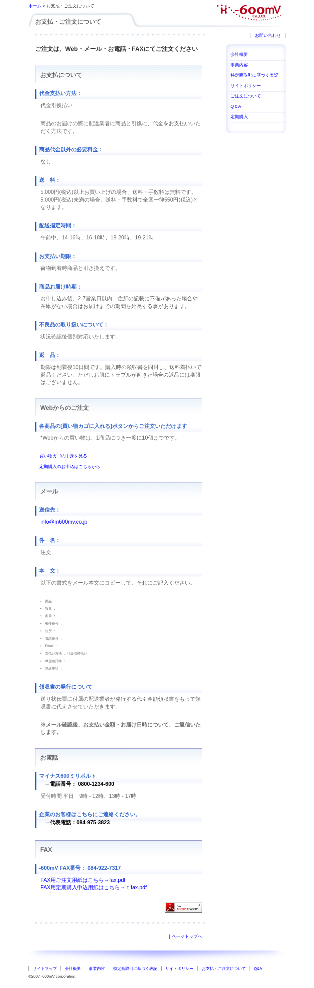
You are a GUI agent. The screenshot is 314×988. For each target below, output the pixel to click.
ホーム (34, 5)
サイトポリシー (245, 85)
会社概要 (239, 54)
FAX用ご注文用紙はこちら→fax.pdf (82, 880)
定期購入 (239, 116)
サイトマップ (45, 968)
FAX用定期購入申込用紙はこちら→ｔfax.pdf (93, 887)
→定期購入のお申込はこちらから (67, 466)
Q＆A (235, 106)
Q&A (258, 968)
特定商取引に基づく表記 (254, 75)
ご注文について (245, 95)
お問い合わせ (268, 35)
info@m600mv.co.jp (63, 522)
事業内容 (239, 64)
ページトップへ (187, 936)
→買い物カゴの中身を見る (61, 455)
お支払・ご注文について (224, 968)
